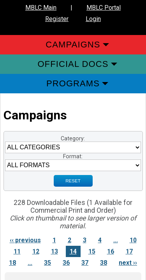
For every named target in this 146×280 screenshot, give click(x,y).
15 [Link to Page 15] (91, 251)
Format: (73, 156)
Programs (73, 83)
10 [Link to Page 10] (133, 240)
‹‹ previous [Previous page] (25, 240)
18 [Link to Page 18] (12, 262)
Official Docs (72, 64)
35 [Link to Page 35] (47, 262)
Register (57, 19)
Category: (73, 138)
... (115, 240)
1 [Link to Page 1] (54, 240)
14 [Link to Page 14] (73, 251)
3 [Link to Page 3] (84, 240)
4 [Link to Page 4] (100, 240)
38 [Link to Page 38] (103, 262)
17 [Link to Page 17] (129, 251)
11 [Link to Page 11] (17, 251)
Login (93, 19)
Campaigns (73, 44)
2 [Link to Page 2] (69, 240)
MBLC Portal (103, 7)
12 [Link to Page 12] (35, 251)
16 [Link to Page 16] (110, 251)
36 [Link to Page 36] (66, 262)
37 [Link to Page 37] (84, 262)
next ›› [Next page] (128, 262)
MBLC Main (40, 7)
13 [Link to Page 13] (54, 251)
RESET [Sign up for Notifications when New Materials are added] (72, 180)
